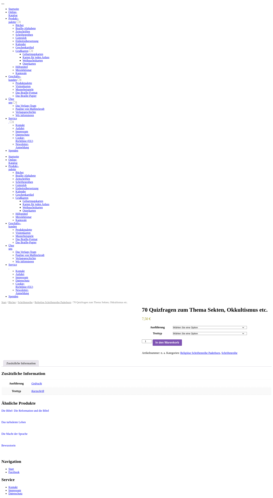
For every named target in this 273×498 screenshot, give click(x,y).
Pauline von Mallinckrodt (30, 108)
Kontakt (20, 125)
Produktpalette (24, 83)
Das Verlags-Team (26, 105)
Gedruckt (36, 383)
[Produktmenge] (147, 341)
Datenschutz (22, 134)
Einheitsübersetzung (27, 41)
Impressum (22, 131)
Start (3, 302)
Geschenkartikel (25, 47)
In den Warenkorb (167, 342)
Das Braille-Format (26, 92)
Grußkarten (22, 50)
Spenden (13, 150)
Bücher (20, 25)
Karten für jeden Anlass (36, 57)
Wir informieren (25, 115)
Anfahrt (20, 128)
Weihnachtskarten (33, 60)
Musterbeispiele (25, 89)
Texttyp (157, 333)
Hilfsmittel (22, 66)
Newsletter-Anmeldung (22, 146)
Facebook (13, 472)
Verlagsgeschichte (26, 112)
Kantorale (21, 73)
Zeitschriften (23, 31)
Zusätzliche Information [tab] (21, 363)
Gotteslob (21, 37)
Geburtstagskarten (33, 54)
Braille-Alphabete (26, 28)
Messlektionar (24, 70)
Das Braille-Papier (26, 95)
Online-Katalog (12, 14)
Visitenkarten (23, 86)
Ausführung (157, 327)
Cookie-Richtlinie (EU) (24, 139)
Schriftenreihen (24, 34)
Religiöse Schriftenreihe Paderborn (53, 302)
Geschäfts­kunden (14, 225)
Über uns (11, 247)
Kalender (21, 44)
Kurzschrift (37, 391)
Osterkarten (29, 63)
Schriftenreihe (25, 302)
